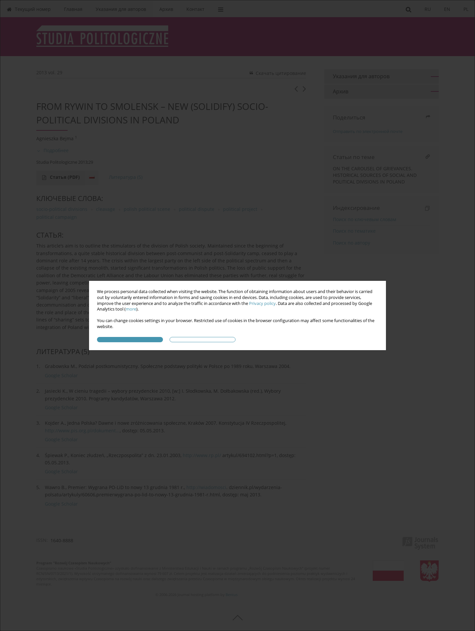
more (131, 309)
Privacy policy (262, 303)
